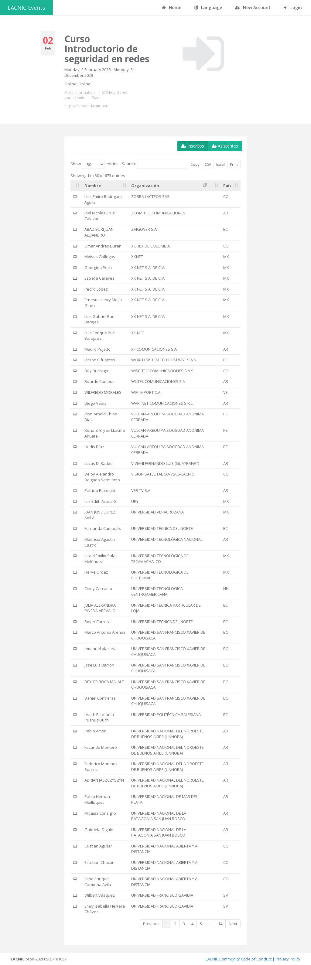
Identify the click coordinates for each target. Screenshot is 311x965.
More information (79, 92)
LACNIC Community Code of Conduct (239, 959)
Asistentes (225, 146)
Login (293, 7)
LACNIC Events (26, 7)
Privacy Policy (287, 959)
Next (233, 923)
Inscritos (192, 146)
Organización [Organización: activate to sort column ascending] (145, 185)
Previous (151, 923)
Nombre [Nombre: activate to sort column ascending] (92, 185)
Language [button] (208, 7)
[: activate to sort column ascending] (76, 185)
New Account (253, 7)
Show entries (94, 164)
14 (220, 923)
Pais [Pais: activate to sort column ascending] (227, 185)
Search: (154, 164)
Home (171, 7)
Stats (96, 97)
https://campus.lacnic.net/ (86, 105)
